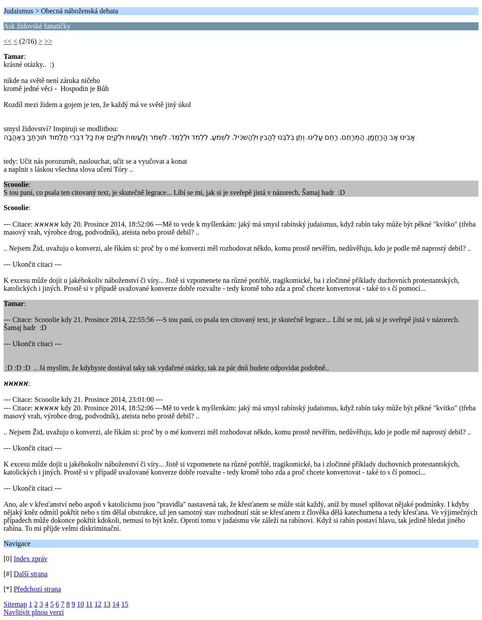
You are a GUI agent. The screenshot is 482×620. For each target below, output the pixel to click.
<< (8, 41)
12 (98, 604)
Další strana (31, 574)
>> (48, 41)
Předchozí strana (37, 589)
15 (124, 604)
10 (80, 604)
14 (115, 604)
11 (89, 604)
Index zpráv (31, 558)
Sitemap (15, 604)
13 (107, 604)
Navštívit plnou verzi (34, 612)
